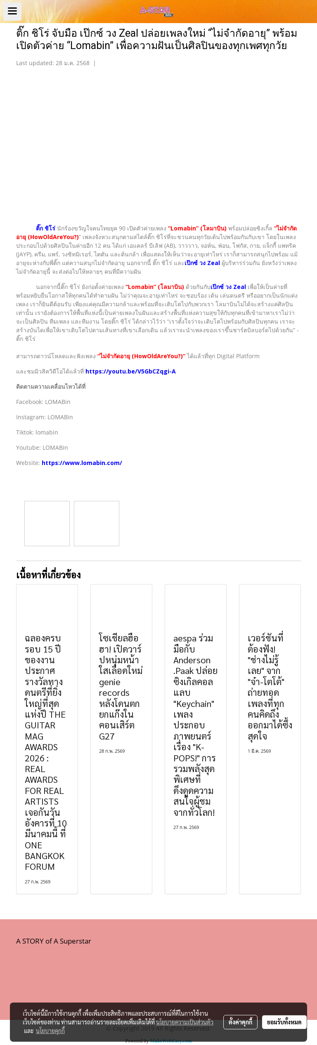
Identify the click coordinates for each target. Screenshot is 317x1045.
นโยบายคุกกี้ (50, 1030)
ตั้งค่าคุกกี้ (240, 1022)
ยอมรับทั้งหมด (284, 1022)
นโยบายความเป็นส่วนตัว (184, 1022)
